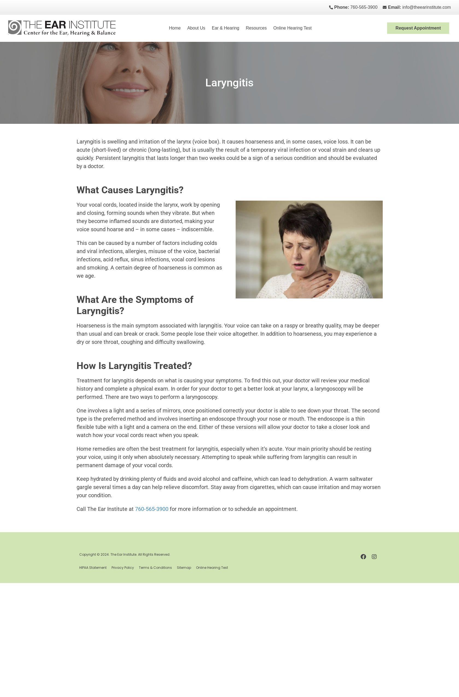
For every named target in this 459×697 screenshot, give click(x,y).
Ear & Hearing (225, 28)
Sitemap (184, 567)
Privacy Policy (123, 567)
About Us (196, 28)
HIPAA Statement (93, 567)
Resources (256, 28)
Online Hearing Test (292, 28)
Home (175, 28)
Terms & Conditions (155, 567)
